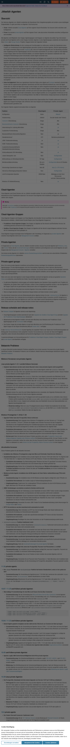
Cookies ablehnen (50, 742)
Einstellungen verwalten (11, 742)
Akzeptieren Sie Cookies (32, 742)
